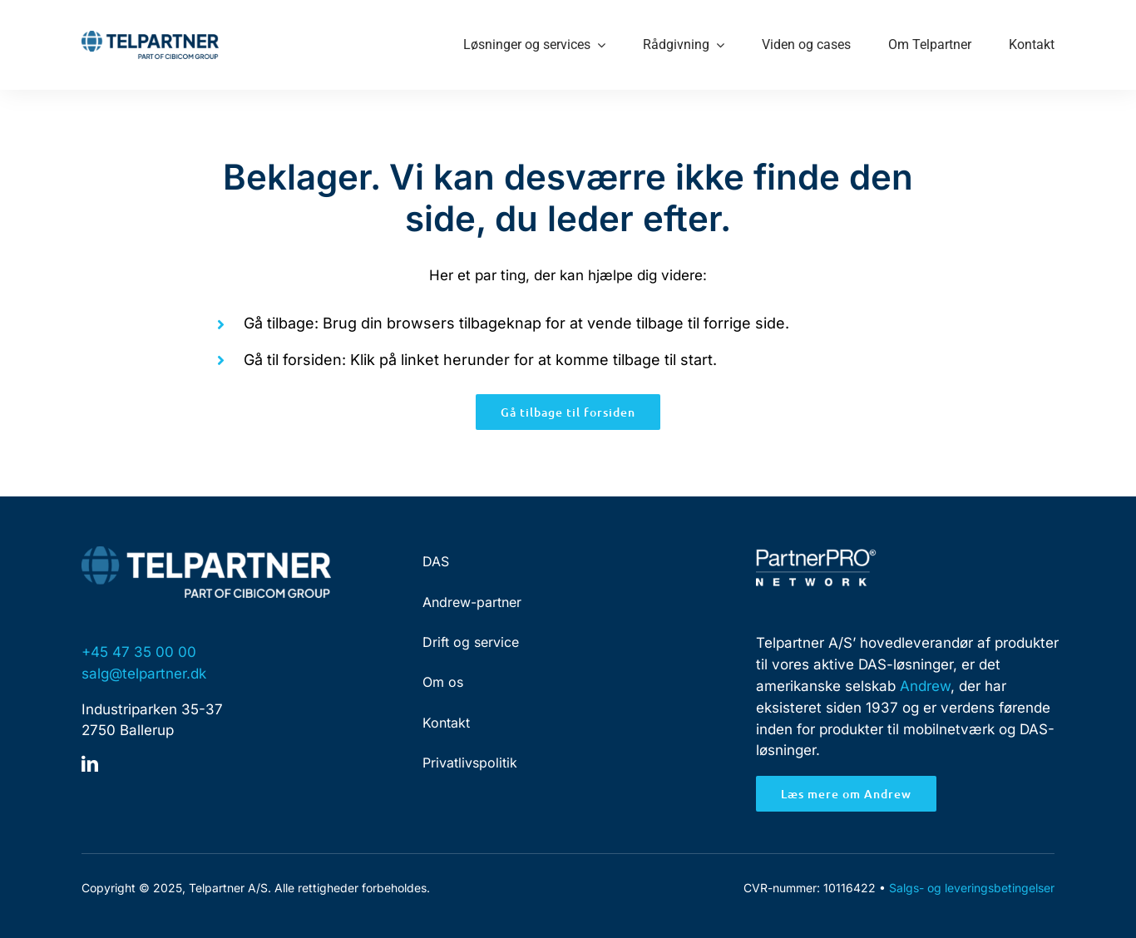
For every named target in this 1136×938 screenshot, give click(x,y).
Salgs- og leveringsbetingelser (972, 888)
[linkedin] (89, 764)
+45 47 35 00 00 (138, 652)
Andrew (925, 686)
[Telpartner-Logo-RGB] (150, 37)
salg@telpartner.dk (143, 673)
